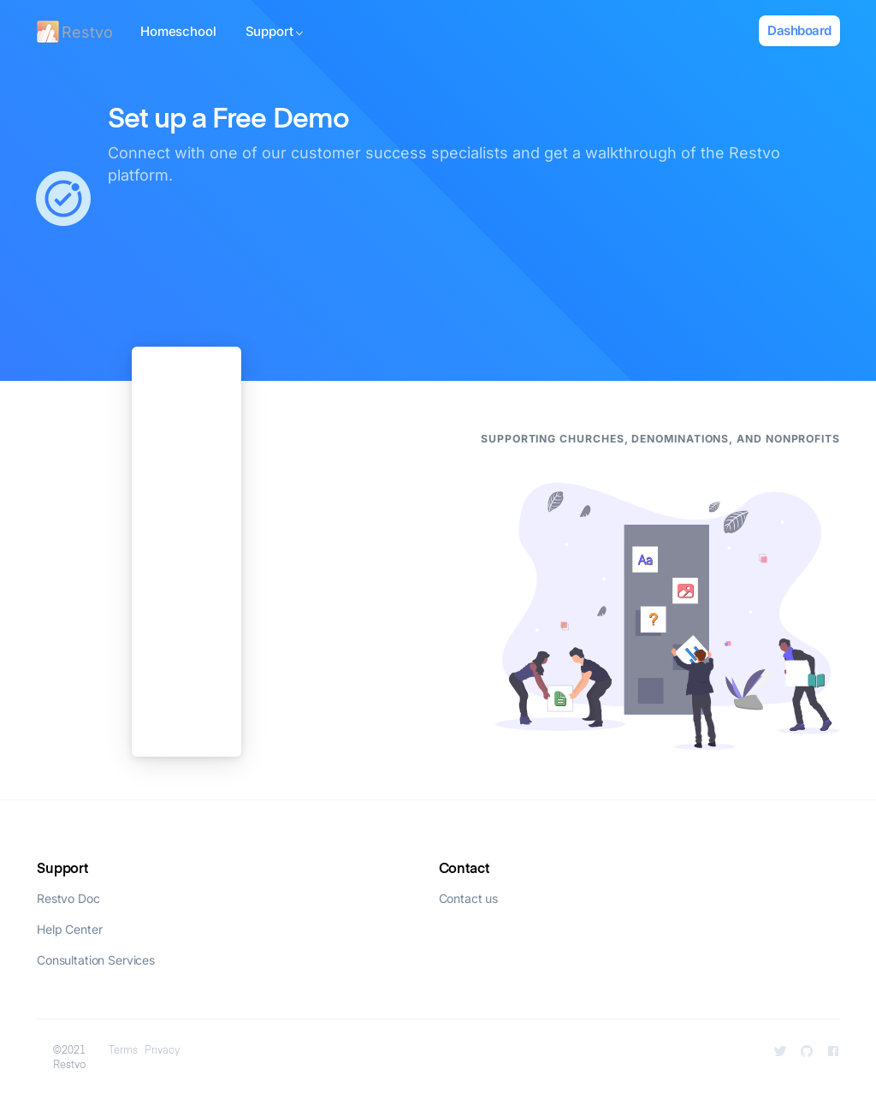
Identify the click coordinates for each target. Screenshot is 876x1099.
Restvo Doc (68, 898)
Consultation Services (96, 960)
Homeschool (178, 31)
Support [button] (275, 31)
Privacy (162, 1051)
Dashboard (799, 30)
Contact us (469, 898)
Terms (123, 1051)
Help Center (69, 929)
